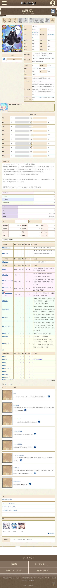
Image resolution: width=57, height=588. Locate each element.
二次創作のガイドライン (45, 578)
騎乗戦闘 (6, 336)
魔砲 (5, 269)
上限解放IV (6, 309)
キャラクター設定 (25, 20)
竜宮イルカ (16, 467)
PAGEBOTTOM (53, 584)
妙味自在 (52, 34)
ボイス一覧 (14, 20)
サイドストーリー (43, 564)
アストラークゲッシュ (19, 455)
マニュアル (42, 97)
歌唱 (5, 365)
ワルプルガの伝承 (18, 431)
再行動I (6, 300)
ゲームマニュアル (14, 570)
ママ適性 (6, 374)
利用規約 (4, 578)
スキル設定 (31, 20)
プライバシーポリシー (14, 578)
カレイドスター (8, 343)
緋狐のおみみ (17, 481)
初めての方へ (43, 570)
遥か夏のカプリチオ (7, 499)
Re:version (31, 580)
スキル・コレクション (8, 379)
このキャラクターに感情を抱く (47, 20)
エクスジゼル (7, 247)
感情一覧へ (52, 533)
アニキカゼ (6, 377)
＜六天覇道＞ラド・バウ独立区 (9, 510)
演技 (5, 356)
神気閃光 (6, 274)
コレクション (10, 384)
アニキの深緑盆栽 (18, 444)
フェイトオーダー (8, 326)
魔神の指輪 (16, 405)
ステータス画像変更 (20, 20)
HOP (15, 393)
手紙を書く (41, 20)
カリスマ (6, 359)
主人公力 (6, 317)
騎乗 (5, 371)
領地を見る (52, 20)
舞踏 (5, 362)
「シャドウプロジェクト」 (8, 503)
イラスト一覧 (9, 20)
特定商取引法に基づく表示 (29, 578)
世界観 (14, 564)
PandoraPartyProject (28, 3)
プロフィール (6, 161)
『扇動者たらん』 (28, 9)
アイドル (6, 253)
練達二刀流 (6, 333)
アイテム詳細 (36, 20)
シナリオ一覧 (4, 20)
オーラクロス (17, 419)
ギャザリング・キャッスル (8, 506)
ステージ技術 (7, 368)
